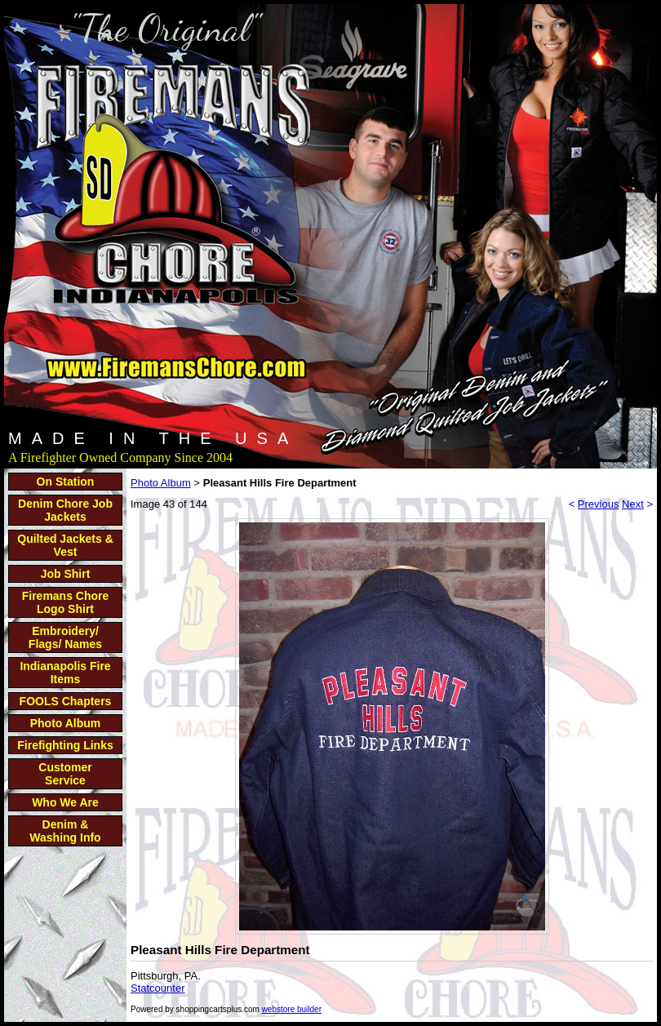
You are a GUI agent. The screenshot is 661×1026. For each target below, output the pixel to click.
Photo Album (65, 723)
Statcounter (158, 988)
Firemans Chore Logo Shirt (65, 602)
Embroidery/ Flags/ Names (65, 637)
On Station (66, 481)
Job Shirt (66, 573)
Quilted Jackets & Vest (65, 545)
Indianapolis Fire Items (65, 673)
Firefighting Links (65, 745)
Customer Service (64, 774)
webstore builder (292, 1009)
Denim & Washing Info (64, 831)
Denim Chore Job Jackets (65, 510)
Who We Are (65, 802)
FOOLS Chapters (66, 701)
